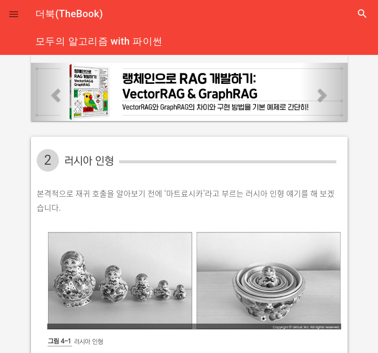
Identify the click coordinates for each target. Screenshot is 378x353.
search (362, 14)
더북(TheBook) (69, 14)
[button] (13, 13)
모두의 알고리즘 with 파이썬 (98, 41)
